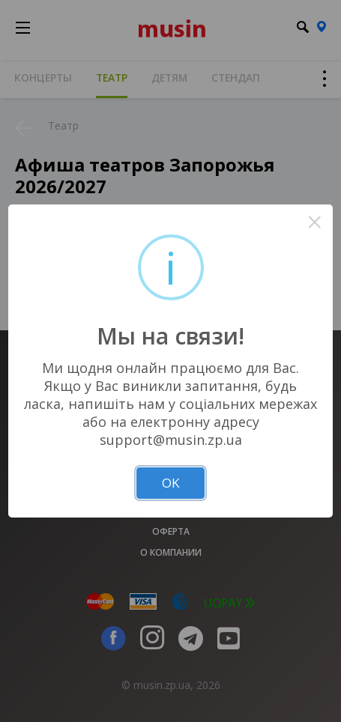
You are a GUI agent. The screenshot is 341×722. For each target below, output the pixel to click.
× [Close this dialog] (314, 222)
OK (170, 482)
